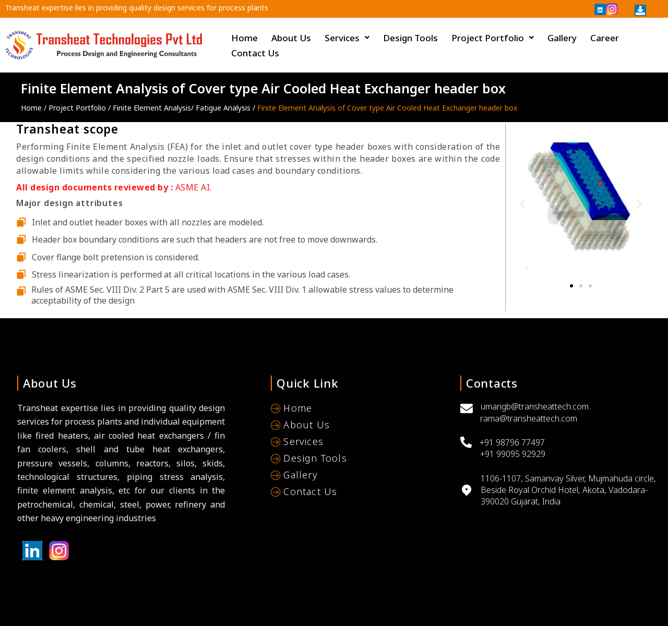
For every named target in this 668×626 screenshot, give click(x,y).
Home (244, 38)
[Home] (357, 409)
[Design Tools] (357, 459)
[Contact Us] (357, 493)
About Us (291, 38)
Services (347, 38)
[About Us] (357, 426)
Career (604, 38)
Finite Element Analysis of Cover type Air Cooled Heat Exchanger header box (388, 108)
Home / (35, 108)
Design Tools (410, 38)
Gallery (562, 38)
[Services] (357, 443)
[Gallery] (357, 476)
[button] (522, 203)
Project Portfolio (492, 38)
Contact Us (255, 53)
